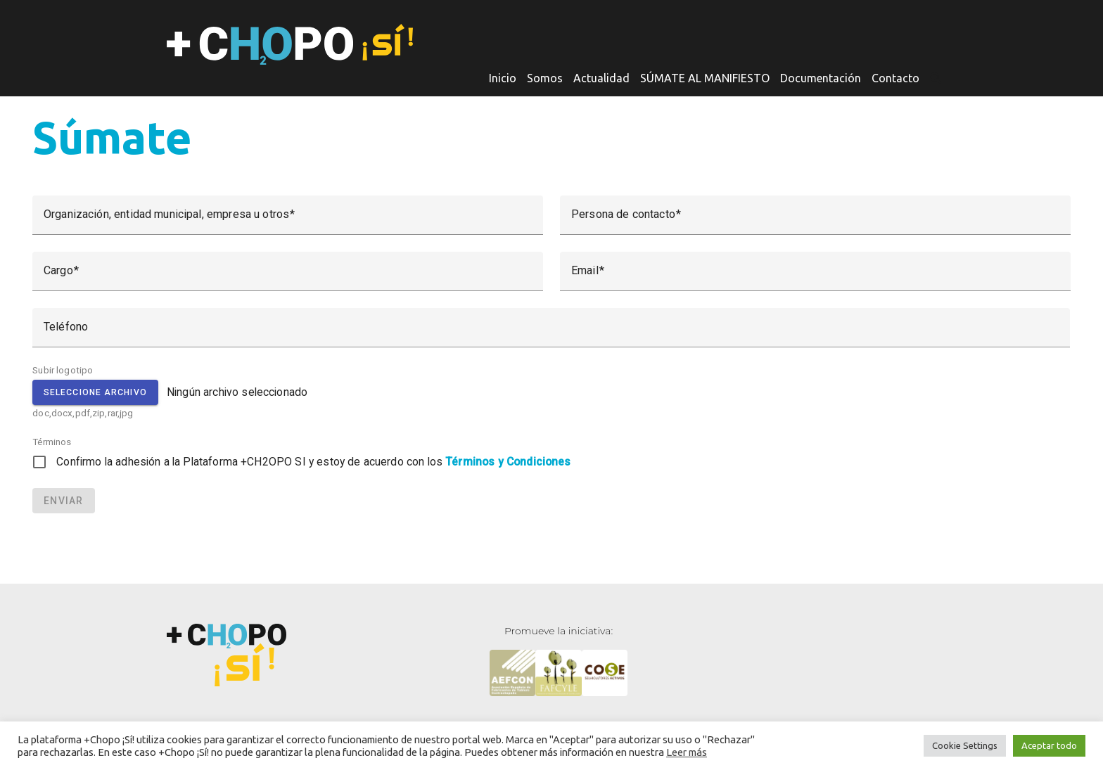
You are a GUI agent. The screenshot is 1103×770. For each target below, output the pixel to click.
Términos (51, 441)
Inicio (502, 78)
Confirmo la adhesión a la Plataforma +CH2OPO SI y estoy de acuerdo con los (313, 461)
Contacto (895, 78)
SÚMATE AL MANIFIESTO (705, 78)
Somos (545, 78)
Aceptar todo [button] (1049, 745)
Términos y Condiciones (507, 461)
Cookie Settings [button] (964, 745)
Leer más (686, 752)
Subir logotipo (62, 370)
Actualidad (601, 78)
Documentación (820, 78)
